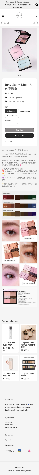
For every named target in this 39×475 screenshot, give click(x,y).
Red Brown (11, 111)
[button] (2, 15)
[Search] (34, 23)
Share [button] (8, 141)
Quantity (8, 120)
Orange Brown (25, 111)
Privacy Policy (26, 471)
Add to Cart (19, 135)
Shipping (8, 422)
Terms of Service (14, 471)
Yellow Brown (12, 116)
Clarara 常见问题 (11, 427)
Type (6, 107)
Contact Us (9, 425)
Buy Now (19, 130)
